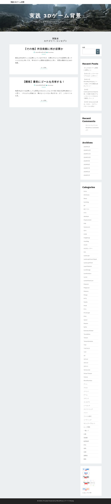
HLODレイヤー (88, 248)
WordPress (59, 500)
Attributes (86, 195)
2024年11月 (87, 154)
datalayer (86, 216)
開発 (85, 459)
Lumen (85, 277)
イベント (86, 391)
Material (86, 284)
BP (84, 205)
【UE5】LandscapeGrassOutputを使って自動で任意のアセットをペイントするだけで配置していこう (91, 94)
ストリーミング (88, 409)
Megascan (86, 287)
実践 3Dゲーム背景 (17, 2)
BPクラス (86, 209)
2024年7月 (87, 168)
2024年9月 (87, 161)
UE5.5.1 (86, 366)
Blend (85, 198)
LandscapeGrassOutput (90, 259)
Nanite (85, 302)
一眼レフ (86, 430)
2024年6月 (87, 171)
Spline (85, 327)
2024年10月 (87, 157)
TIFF (85, 352)
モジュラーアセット (89, 423)
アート (86, 384)
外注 (85, 445)
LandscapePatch (88, 262)
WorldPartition (88, 380)
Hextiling (86, 241)
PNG (85, 316)
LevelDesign (87, 270)
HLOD (85, 245)
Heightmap (87, 237)
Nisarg (71, 500)
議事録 (86, 455)
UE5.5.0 (86, 362)
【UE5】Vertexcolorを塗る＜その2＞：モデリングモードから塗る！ (91, 104)
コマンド (86, 398)
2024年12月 (87, 150)
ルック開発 (87, 427)
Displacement (87, 220)
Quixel (85, 320)
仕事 (85, 434)
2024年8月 (87, 164)
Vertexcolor (87, 370)
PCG (85, 309)
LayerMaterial (88, 266)
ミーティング (87, 420)
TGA (85, 345)
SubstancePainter (88, 330)
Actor (85, 191)
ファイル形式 (87, 416)
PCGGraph (87, 312)
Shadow (86, 323)
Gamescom (87, 227)
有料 (85, 448)
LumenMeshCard (88, 280)
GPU (85, 230)
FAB (85, 223)
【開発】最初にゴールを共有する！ (44, 81)
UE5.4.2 (86, 359)
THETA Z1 (87, 348)
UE (84, 355)
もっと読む (44, 67)
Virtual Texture (88, 373)
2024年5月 (87, 175)
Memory (86, 291)
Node (85, 305)
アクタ (86, 387)
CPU (85, 212)
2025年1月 (87, 146)
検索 (83, 47)
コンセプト (87, 402)
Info (85, 252)
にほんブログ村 (86, 492)
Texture (86, 337)
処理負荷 (86, 441)
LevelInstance (87, 273)
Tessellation (87, 334)
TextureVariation (88, 341)
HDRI (85, 234)
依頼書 (86, 437)
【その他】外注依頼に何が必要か (43, 48)
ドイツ (86, 412)
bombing (86, 202)
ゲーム (86, 395)
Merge (85, 295)
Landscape (87, 255)
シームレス (87, 405)
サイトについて (90, 125)
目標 (85, 452)
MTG (85, 298)
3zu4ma (51, 52)
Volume (86, 377)
